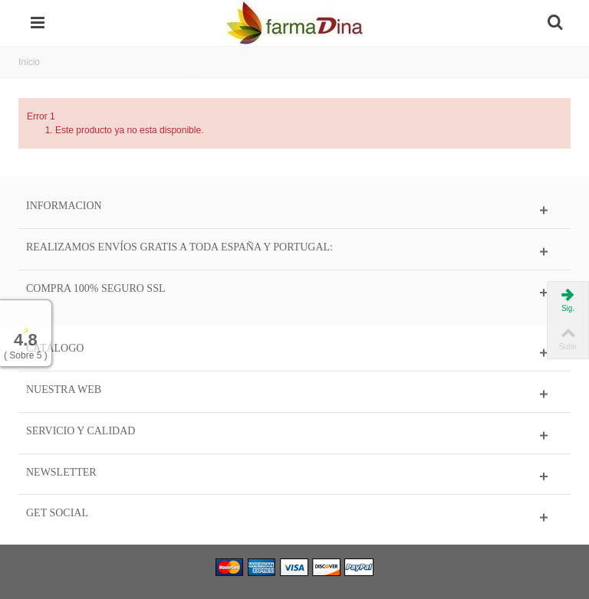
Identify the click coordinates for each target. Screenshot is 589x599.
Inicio (29, 62)
